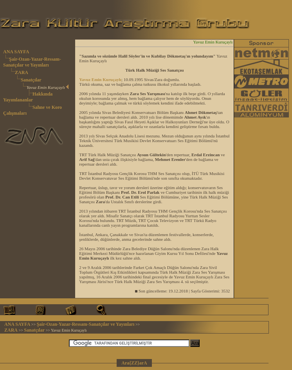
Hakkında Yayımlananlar (27, 97)
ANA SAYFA (16, 51)
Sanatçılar (31, 80)
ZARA (21, 72)
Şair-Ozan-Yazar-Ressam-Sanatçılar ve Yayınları (32, 62)
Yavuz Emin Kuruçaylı (100, 79)
